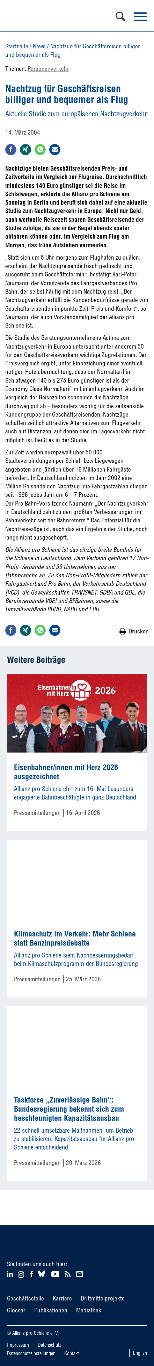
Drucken (139, 631)
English (140, 1353)
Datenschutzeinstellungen (31, 1353)
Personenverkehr (48, 68)
